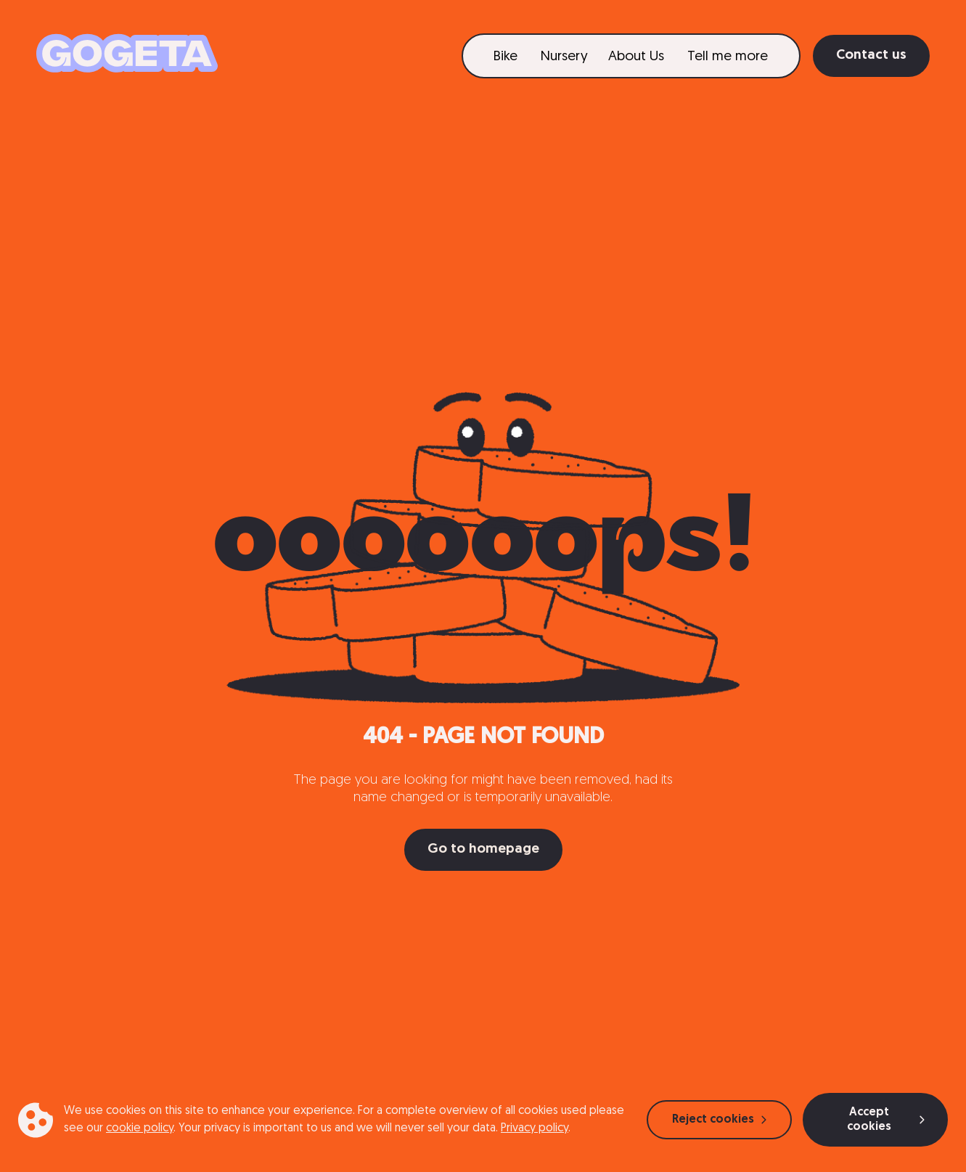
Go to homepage (483, 849)
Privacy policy (534, 1128)
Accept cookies (886, 1120)
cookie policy (139, 1128)
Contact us (871, 55)
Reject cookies (719, 1120)
